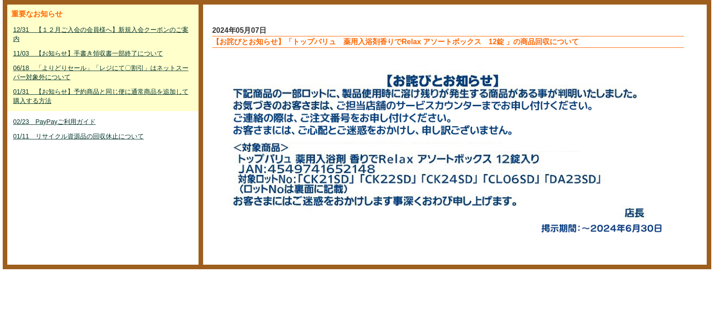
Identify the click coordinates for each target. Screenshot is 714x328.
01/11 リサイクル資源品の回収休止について (78, 136)
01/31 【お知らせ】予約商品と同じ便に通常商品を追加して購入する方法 (101, 96)
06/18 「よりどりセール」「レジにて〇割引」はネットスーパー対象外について (101, 72)
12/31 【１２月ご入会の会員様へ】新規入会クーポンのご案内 (101, 34)
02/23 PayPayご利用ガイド (54, 121)
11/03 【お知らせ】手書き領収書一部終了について (88, 53)
